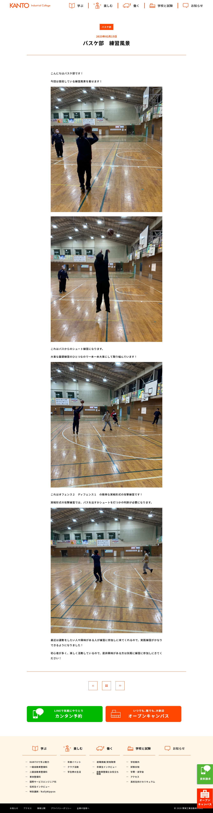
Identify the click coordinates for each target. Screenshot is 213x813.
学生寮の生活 (74, 772)
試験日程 (135, 767)
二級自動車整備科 (39, 772)
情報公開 (41, 808)
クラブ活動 (73, 767)
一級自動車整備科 (39, 767)
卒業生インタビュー (107, 767)
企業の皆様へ (83, 808)
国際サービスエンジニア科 (43, 782)
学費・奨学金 (137, 772)
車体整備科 (35, 777)
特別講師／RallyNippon (42, 792)
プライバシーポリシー (61, 808)
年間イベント (74, 762)
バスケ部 (106, 27)
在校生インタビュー (40, 787)
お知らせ (14, 808)
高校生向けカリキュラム (143, 782)
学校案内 (135, 762)
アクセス (135, 777)
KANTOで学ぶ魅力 (39, 762)
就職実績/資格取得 (106, 762)
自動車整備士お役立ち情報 (107, 773)
